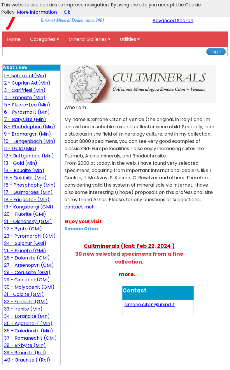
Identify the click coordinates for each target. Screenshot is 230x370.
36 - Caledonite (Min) (28, 330)
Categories (44, 39)
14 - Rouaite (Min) (24, 170)
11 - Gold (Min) (20, 148)
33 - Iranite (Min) (23, 309)
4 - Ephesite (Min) (24, 97)
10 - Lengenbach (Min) (29, 141)
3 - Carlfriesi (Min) (24, 90)
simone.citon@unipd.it (149, 304)
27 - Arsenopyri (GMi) (29, 265)
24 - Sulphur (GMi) (25, 243)
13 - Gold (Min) (20, 163)
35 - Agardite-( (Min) (28, 323)
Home (14, 39)
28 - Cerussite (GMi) (27, 272)
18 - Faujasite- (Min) (27, 199)
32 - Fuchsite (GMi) (26, 301)
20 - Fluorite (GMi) (25, 214)
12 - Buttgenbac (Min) (29, 155)
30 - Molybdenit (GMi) (29, 287)
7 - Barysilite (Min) (25, 119)
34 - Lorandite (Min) (27, 316)
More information (37, 12)
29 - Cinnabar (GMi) (27, 279)
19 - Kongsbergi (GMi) (28, 207)
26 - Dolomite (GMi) (27, 258)
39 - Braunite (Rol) (25, 352)
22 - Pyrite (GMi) (23, 228)
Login (216, 52)
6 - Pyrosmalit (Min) (27, 112)
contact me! (78, 207)
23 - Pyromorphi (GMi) (30, 236)
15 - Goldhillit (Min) (25, 177)
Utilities (130, 39)
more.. (128, 274)
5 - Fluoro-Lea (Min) (27, 104)
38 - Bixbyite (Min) (25, 345)
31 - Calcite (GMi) (24, 294)
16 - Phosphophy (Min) (30, 185)
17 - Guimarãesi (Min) (28, 192)
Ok (67, 12)
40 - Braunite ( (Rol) (27, 360)
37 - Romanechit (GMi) (30, 338)
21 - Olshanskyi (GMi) (28, 221)
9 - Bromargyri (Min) (27, 134)
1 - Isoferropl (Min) (25, 75)
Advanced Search (172, 20)
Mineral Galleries (89, 39)
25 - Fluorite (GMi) (25, 250)
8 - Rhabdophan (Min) (29, 126)
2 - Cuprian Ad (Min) (27, 83)
